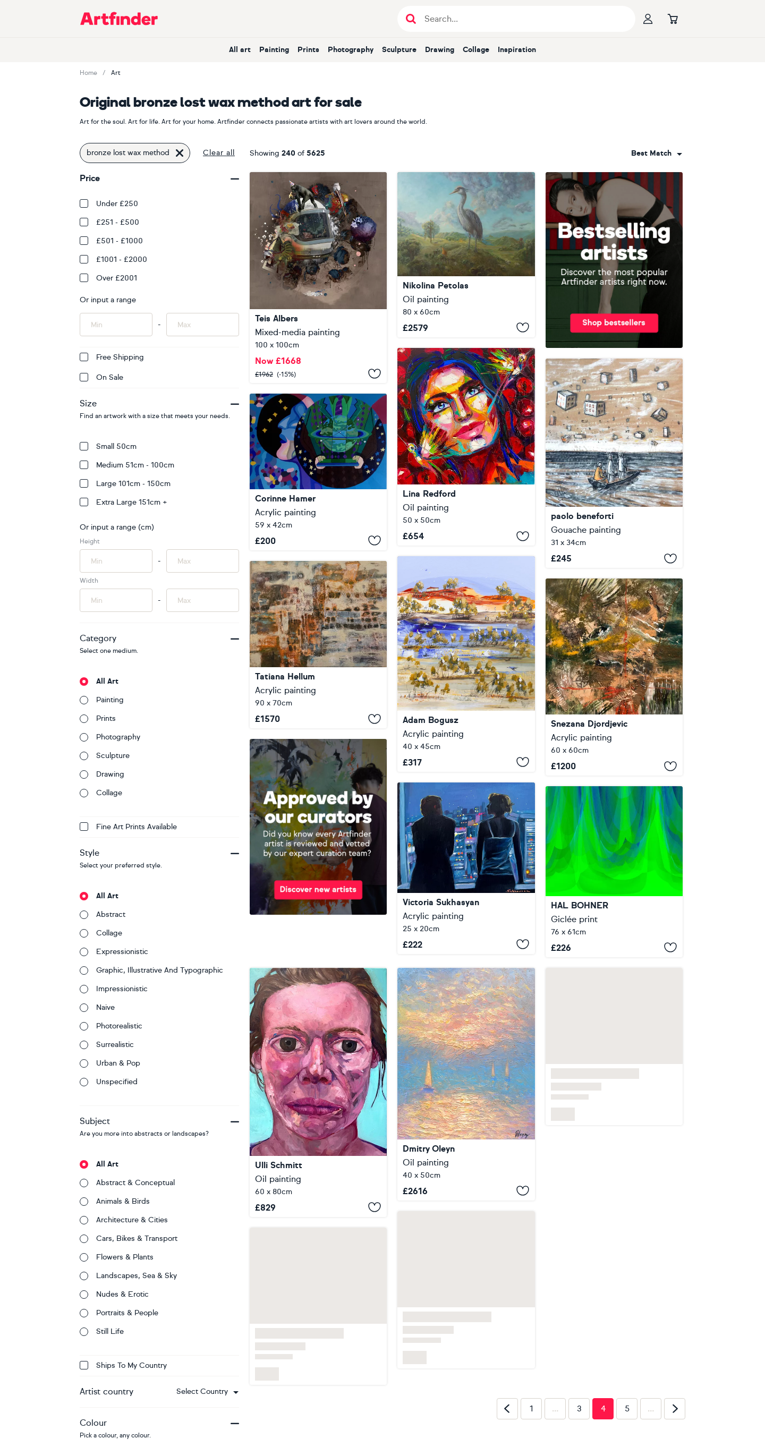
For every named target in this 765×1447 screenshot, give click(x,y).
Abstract (102, 914)
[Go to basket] (672, 18)
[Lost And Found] (465, 663)
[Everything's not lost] (318, 277)
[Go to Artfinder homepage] (119, 18)
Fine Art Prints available (128, 826)
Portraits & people (119, 1312)
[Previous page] (507, 1408)
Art (116, 72)
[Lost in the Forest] (614, 871)
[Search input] (521, 19)
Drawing (439, 49)
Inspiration (517, 49)
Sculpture (399, 49)
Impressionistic (114, 988)
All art (240, 49)
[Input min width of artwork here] (116, 600)
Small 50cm (108, 446)
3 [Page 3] (579, 1409)
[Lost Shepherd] (465, 254)
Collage (476, 49)
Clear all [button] (219, 152)
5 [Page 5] (627, 1409)
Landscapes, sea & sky (128, 1275)
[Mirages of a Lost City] (318, 644)
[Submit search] (410, 19)
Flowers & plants (117, 1257)
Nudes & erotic (114, 1294)
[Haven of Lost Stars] (465, 1084)
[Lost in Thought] (318, 472)
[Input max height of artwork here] (202, 561)
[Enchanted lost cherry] (465, 447)
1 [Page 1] (531, 1409)
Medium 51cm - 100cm (127, 465)
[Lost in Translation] (465, 868)
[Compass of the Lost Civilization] (614, 677)
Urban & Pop (110, 1063)
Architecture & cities (124, 1219)
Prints (308, 49)
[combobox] (207, 1392)
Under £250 (109, 203)
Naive (97, 1007)
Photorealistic (111, 1026)
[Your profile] (648, 18)
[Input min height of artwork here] (116, 561)
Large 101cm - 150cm (125, 483)
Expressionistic (114, 951)
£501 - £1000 (111, 240)
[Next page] (674, 1408)
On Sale (101, 377)
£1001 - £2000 (113, 259)
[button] (207, 1392)
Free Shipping (112, 357)
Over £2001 (108, 278)
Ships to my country (123, 1365)
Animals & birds (115, 1201)
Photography (350, 49)
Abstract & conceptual (127, 1182)
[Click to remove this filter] (179, 153)
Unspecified (109, 1081)
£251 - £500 (109, 222)
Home (88, 72)
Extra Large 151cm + (123, 502)
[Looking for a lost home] (614, 463)
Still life (102, 1331)
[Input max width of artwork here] (202, 600)
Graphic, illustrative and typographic (151, 970)
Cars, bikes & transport (128, 1238)
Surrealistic (107, 1044)
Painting (274, 49)
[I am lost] (318, 1092)
